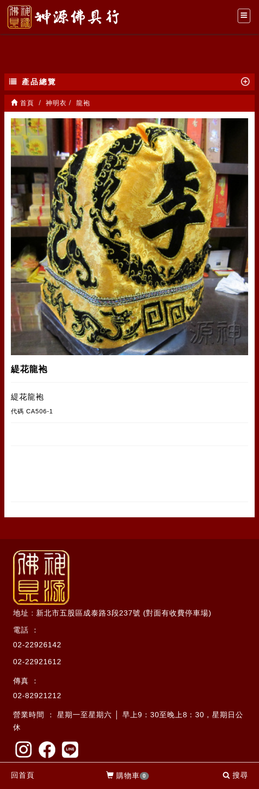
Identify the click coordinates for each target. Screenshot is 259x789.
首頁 (22, 103)
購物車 (127, 776)
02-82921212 (37, 696)
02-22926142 (37, 645)
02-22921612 (37, 662)
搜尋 (235, 775)
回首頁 (22, 775)
